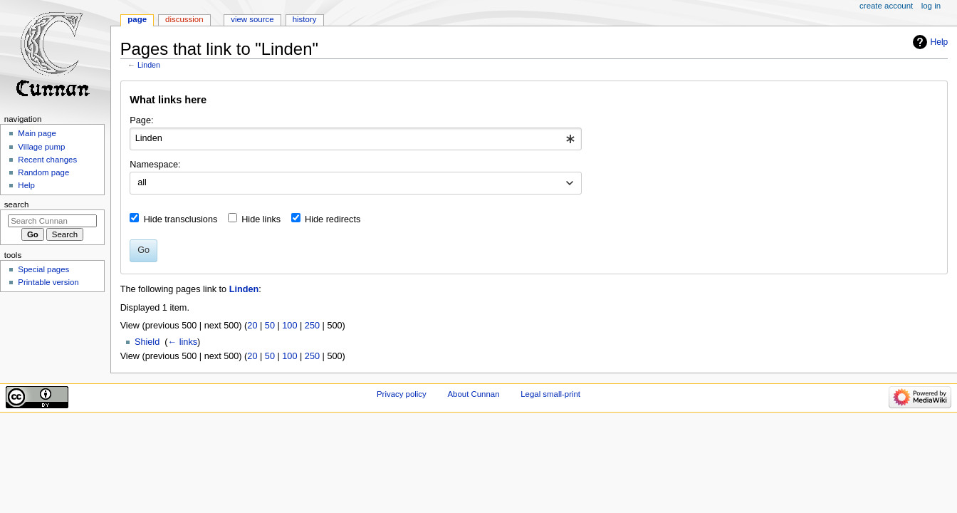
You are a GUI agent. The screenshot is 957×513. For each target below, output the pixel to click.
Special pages (43, 269)
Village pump (41, 146)
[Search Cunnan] (52, 220)
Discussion (184, 19)
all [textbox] (142, 182)
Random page (43, 172)
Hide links (261, 219)
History (305, 19)
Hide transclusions (181, 219)
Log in (931, 5)
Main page (37, 133)
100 (289, 326)
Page (137, 19)
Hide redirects (332, 219)
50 (270, 326)
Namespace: (155, 165)
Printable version (48, 282)
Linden (148, 65)
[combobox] (356, 139)
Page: (141, 120)
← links (183, 342)
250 (312, 326)
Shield (147, 342)
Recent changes (47, 159)
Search (16, 204)
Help (939, 42)
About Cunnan (473, 394)
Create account (886, 5)
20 (252, 326)
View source (252, 19)
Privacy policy (402, 394)
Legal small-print (550, 394)
